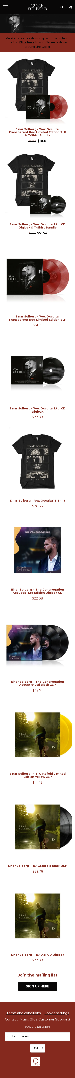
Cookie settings (57, 1013)
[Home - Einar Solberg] (37, 7)
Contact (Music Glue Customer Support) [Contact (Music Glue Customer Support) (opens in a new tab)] (37, 1019)
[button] (5, 7)
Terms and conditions (23, 1013)
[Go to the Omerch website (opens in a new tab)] (37, 1063)
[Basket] (70, 7)
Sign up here (37, 986)
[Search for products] (62, 7)
